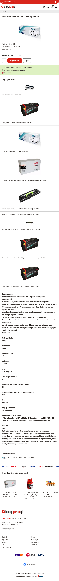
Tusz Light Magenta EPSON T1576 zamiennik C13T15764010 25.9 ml (50, 495)
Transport (34, 545)
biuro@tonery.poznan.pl (9, 529)
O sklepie (4, 537)
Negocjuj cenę (35, 542)
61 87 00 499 (7, 2)
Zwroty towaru (6, 547)
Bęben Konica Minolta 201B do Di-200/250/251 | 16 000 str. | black (20, 214)
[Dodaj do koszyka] (14, 60)
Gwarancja (34, 540)
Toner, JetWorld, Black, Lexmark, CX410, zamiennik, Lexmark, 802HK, (21, 287)
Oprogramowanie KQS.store (23, 576)
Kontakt (4, 542)
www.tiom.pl (7, 410)
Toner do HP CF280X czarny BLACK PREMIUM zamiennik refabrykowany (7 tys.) (24, 180)
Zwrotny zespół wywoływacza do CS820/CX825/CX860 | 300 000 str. (20, 209)
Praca (33, 537)
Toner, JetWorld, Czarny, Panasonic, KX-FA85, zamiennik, (17, 123)
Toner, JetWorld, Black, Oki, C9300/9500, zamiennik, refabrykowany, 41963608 (23, 258)
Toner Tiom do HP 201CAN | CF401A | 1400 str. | (21, 457)
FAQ (3, 545)
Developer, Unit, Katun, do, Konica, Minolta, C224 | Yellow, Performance (21, 229)
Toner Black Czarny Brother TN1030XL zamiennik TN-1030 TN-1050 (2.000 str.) (10, 495)
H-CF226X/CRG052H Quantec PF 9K (12, 94)
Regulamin (5, 540)
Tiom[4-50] (12, 44)
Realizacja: (37, 576)
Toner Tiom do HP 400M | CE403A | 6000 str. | (15, 151)
